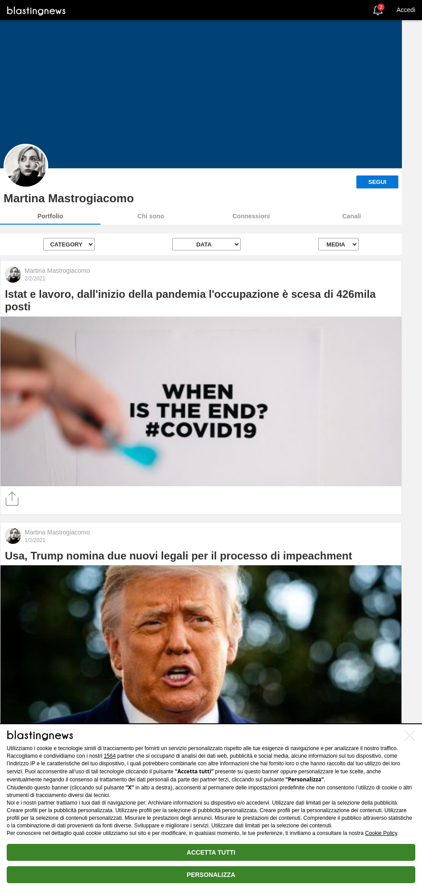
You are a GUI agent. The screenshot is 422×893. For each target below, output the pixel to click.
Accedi (406, 9)
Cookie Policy (381, 833)
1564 (110, 756)
